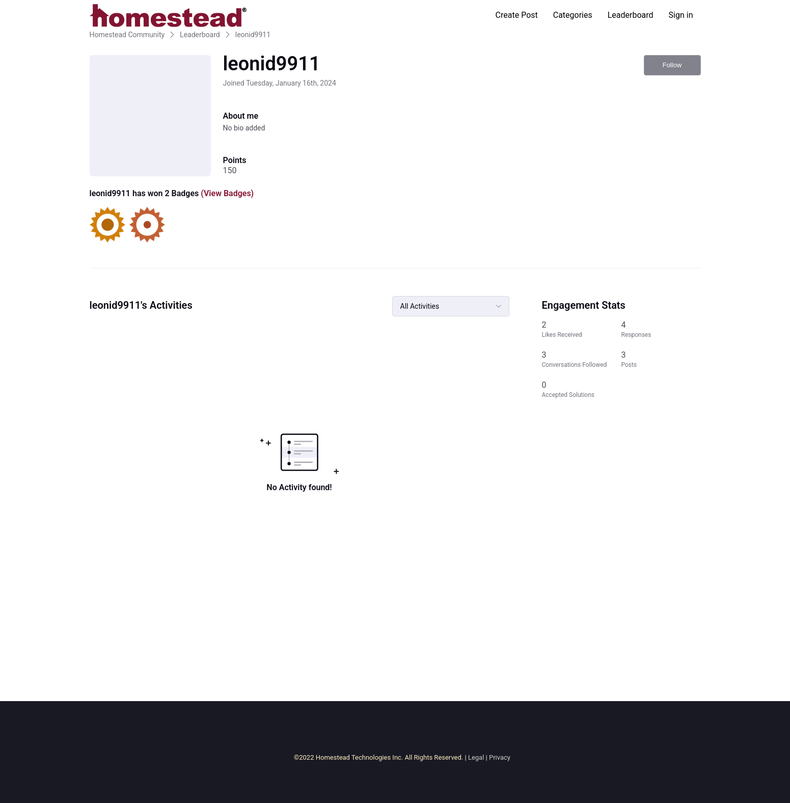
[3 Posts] (661, 359)
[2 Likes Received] (581, 329)
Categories (572, 15)
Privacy (499, 757)
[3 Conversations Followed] (581, 359)
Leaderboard (630, 15)
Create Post (517, 15)
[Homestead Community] (168, 15)
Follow (672, 65)
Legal (476, 757)
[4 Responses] (661, 329)
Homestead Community (127, 35)
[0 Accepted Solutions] (581, 389)
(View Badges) (226, 193)
